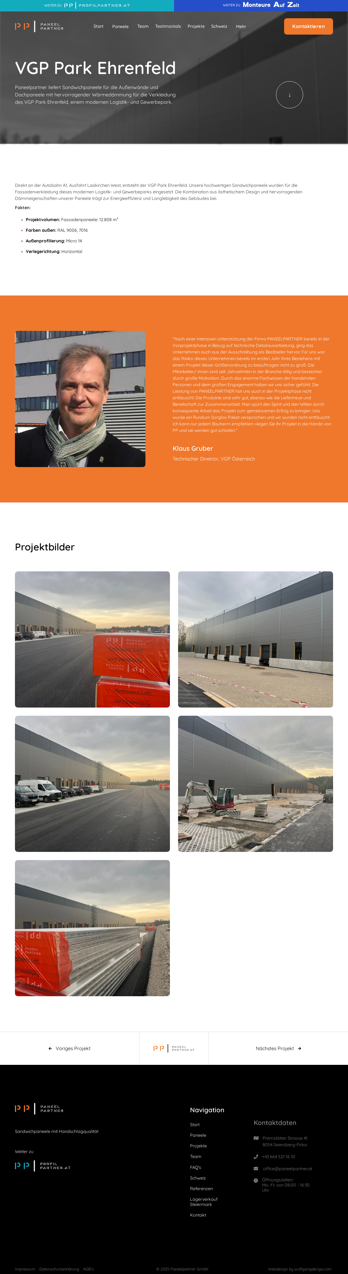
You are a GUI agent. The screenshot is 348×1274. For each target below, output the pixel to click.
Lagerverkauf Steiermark (204, 1202)
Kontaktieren (308, 26)
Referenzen (201, 1189)
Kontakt (198, 1215)
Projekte (196, 26)
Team (143, 26)
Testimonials (168, 26)
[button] (120, 26)
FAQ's (195, 1168)
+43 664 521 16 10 (278, 1169)
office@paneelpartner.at (287, 1181)
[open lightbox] (92, 640)
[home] (39, 26)
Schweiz (219, 26)
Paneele (198, 1136)
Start (99, 26)
